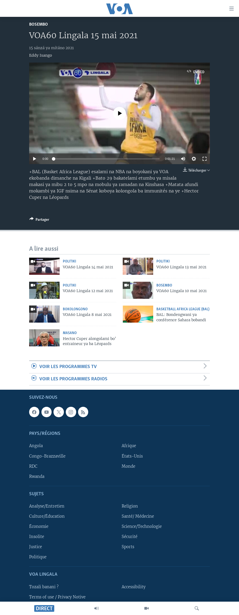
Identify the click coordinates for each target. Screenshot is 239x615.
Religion (130, 506)
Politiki (69, 261)
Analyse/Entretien (46, 506)
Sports (128, 546)
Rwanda (36, 476)
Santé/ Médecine (138, 516)
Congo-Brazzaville (47, 456)
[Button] (39, 220)
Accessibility (133, 587)
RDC (33, 466)
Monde (128, 466)
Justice (35, 546)
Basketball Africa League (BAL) (182, 309)
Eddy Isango (40, 55)
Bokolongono (75, 309)
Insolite (36, 536)
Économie (38, 526)
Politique (38, 557)
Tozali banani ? (44, 587)
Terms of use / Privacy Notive (57, 597)
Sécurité (129, 536)
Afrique (129, 446)
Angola (36, 446)
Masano (70, 333)
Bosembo (38, 24)
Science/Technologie (142, 526)
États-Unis (132, 456)
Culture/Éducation (47, 516)
